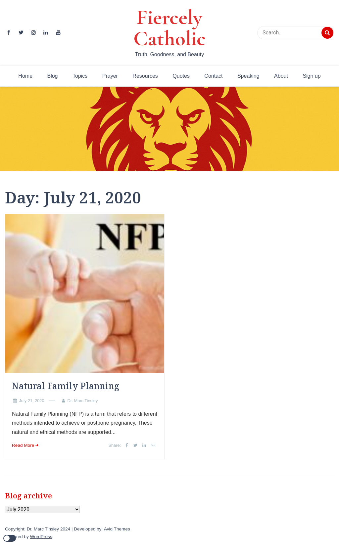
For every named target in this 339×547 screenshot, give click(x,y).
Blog (52, 76)
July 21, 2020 (31, 400)
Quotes (181, 76)
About (281, 76)
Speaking (248, 76)
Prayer (110, 76)
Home (25, 76)
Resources (145, 76)
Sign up (311, 76)
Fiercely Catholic (169, 28)
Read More (23, 445)
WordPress (41, 536)
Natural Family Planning (65, 386)
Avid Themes (117, 528)
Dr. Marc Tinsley (83, 400)
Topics (80, 76)
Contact (213, 76)
